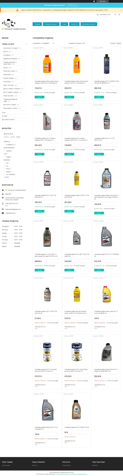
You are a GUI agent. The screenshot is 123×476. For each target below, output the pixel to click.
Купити (39, 97)
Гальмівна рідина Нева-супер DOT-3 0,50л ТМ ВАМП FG (106, 312)
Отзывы (4, 116)
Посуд (5, 67)
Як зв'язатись (66, 465)
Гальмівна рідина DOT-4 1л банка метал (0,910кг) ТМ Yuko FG (46, 370)
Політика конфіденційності (79, 474)
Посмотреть (72, 5)
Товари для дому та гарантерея (9, 63)
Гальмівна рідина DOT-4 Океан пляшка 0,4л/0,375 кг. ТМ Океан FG (75, 139)
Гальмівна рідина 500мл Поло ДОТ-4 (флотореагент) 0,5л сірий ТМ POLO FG (106, 197)
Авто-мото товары (9, 104)
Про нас (34, 465)
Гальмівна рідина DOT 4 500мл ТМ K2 (76, 427)
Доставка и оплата (88, 24)
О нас (64, 24)
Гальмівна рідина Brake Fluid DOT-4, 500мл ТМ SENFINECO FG (106, 370)
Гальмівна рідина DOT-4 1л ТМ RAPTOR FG (104, 139)
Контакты (74, 24)
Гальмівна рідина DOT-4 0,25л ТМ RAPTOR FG (46, 312)
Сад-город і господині (10, 48)
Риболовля (7, 74)
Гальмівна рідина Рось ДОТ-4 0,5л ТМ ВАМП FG (76, 255)
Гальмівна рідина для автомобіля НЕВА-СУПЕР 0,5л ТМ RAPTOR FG (75, 312)
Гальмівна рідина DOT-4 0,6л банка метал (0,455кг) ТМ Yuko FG (76, 370)
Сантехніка (6, 81)
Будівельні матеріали (10, 58)
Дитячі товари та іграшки (11, 89)
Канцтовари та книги (10, 108)
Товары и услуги (50, 24)
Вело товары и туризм (10, 92)
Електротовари (8, 78)
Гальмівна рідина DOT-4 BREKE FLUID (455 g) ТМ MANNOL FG (106, 82)
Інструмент (7, 55)
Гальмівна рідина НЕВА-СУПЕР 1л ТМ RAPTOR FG (76, 196)
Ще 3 (7, 177)
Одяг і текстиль (8, 85)
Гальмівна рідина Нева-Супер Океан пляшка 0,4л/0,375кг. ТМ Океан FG (46, 82)
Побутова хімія (8, 96)
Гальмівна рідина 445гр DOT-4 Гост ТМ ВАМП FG (46, 428)
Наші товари (6, 465)
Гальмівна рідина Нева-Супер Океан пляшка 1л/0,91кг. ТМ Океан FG (76, 82)
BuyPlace (95, 465)
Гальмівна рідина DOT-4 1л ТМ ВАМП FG (106, 255)
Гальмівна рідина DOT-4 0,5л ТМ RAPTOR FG (45, 196)
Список (118, 43)
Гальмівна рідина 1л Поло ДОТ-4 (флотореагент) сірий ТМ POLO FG (46, 255)
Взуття (5, 51)
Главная (37, 24)
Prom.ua (71, 472)
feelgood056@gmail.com (13, 209)
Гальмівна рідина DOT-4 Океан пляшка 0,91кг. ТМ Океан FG (45, 139)
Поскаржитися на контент (63, 474)
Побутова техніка (9, 71)
